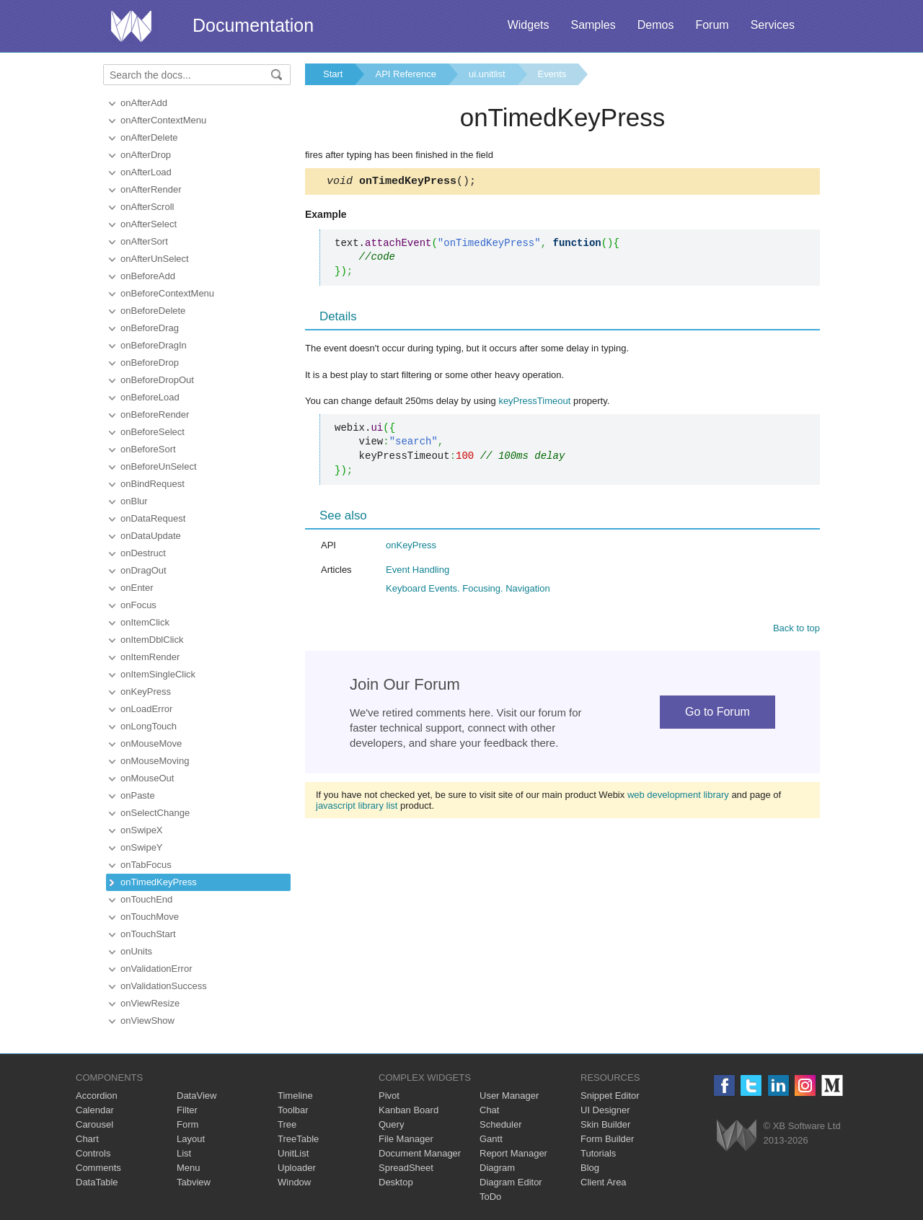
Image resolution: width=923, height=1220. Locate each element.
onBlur (134, 501)
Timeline (295, 1095)
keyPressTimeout (534, 403)
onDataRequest (152, 518)
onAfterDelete (149, 137)
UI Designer (605, 1110)
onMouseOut (147, 778)
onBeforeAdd (147, 276)
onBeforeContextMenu (167, 293)
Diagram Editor (511, 1182)
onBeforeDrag (149, 327)
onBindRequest (152, 483)
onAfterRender (151, 189)
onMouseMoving (154, 760)
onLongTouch (148, 726)
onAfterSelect (148, 224)
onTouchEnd (146, 899)
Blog (589, 1167)
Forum (711, 25)
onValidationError (156, 968)
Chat (489, 1110)
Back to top (796, 630)
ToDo (490, 1196)
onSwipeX (141, 830)
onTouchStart (148, 934)
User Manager (509, 1095)
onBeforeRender (154, 414)
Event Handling (417, 571)
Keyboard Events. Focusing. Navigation (468, 590)
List (184, 1153)
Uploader (297, 1167)
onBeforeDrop (149, 362)
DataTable (97, 1182)
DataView (196, 1095)
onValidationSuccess (163, 985)
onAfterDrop (145, 154)
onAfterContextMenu (163, 120)
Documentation (253, 25)
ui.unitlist (487, 74)
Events (552, 74)
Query (391, 1124)
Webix (736, 1135)
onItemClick (144, 622)
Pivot (389, 1095)
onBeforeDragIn (153, 345)
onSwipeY (141, 847)
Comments (98, 1167)
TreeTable (298, 1138)
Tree (287, 1124)
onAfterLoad (146, 172)
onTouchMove (149, 916)
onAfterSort (144, 241)
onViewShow (147, 1020)
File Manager (406, 1138)
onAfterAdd (143, 102)
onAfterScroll (147, 206)
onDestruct (143, 553)
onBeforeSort (148, 449)
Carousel (94, 1124)
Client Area (603, 1182)
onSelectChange (155, 812)
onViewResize (150, 1003)
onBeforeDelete (152, 310)
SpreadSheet (406, 1167)
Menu (188, 1167)
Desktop (396, 1182)
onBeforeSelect (152, 431)
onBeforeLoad (150, 397)
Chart (87, 1138)
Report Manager (513, 1153)
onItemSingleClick (157, 674)
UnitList (293, 1153)
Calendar (95, 1110)
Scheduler (501, 1124)
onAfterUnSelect (154, 258)
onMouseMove (151, 743)
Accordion (97, 1095)
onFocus (138, 605)
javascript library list (356, 807)
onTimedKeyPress (158, 882)
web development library (678, 796)
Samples (592, 25)
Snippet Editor (610, 1095)
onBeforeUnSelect (158, 466)
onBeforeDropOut (157, 379)
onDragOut (143, 570)
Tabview (194, 1182)
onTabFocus (146, 864)
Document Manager (420, 1153)
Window (294, 1182)
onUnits (136, 951)
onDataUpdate (150, 535)
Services (773, 25)
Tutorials (598, 1153)
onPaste (137, 795)
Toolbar (293, 1110)
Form (187, 1124)
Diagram (497, 1167)
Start (333, 74)
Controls (93, 1153)
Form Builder (607, 1138)
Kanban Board (408, 1110)
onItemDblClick (151, 639)
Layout (191, 1138)
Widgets (528, 25)
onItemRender (150, 656)
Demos (655, 25)
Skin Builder (605, 1124)
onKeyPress (145, 691)
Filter (187, 1110)
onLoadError (146, 708)
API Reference (405, 74)
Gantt (491, 1138)
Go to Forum (717, 714)
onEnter (137, 587)
